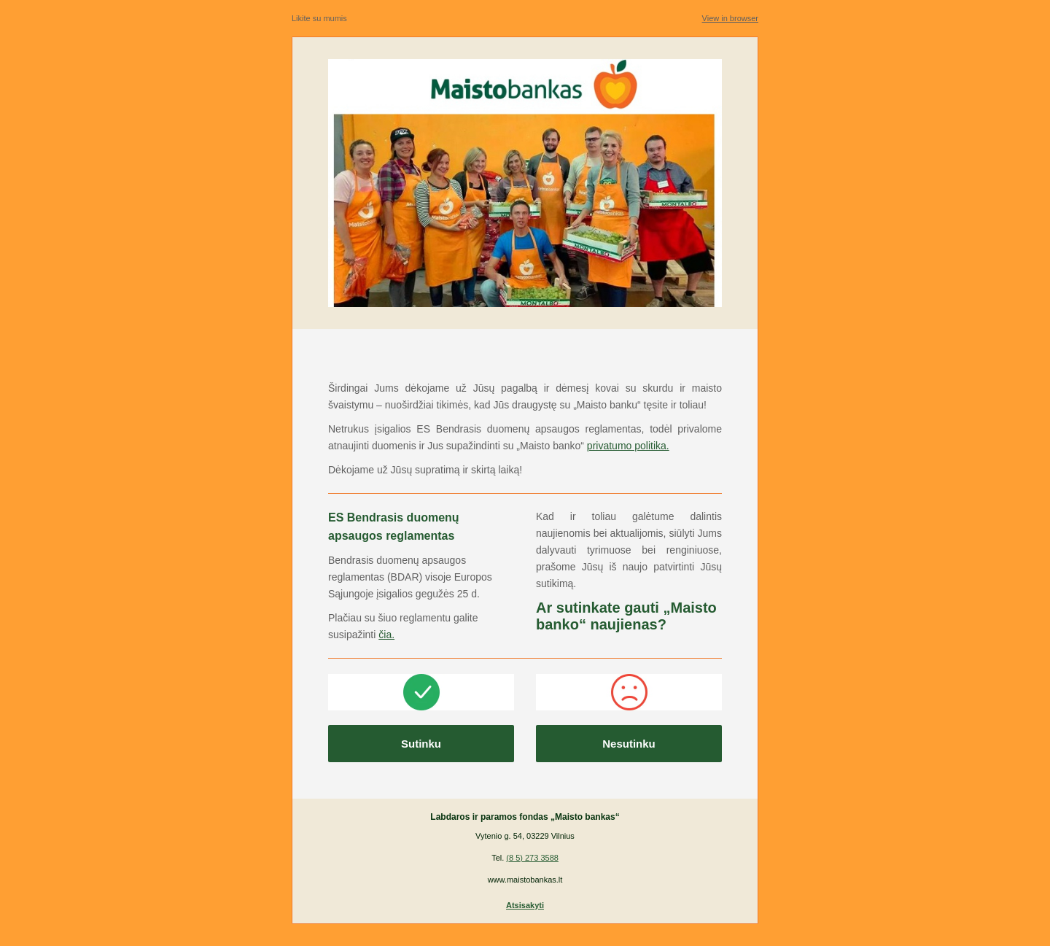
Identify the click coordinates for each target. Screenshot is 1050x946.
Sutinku (421, 743)
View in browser (730, 18)
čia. (386, 634)
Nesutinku (629, 743)
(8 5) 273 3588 (532, 857)
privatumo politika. (628, 445)
